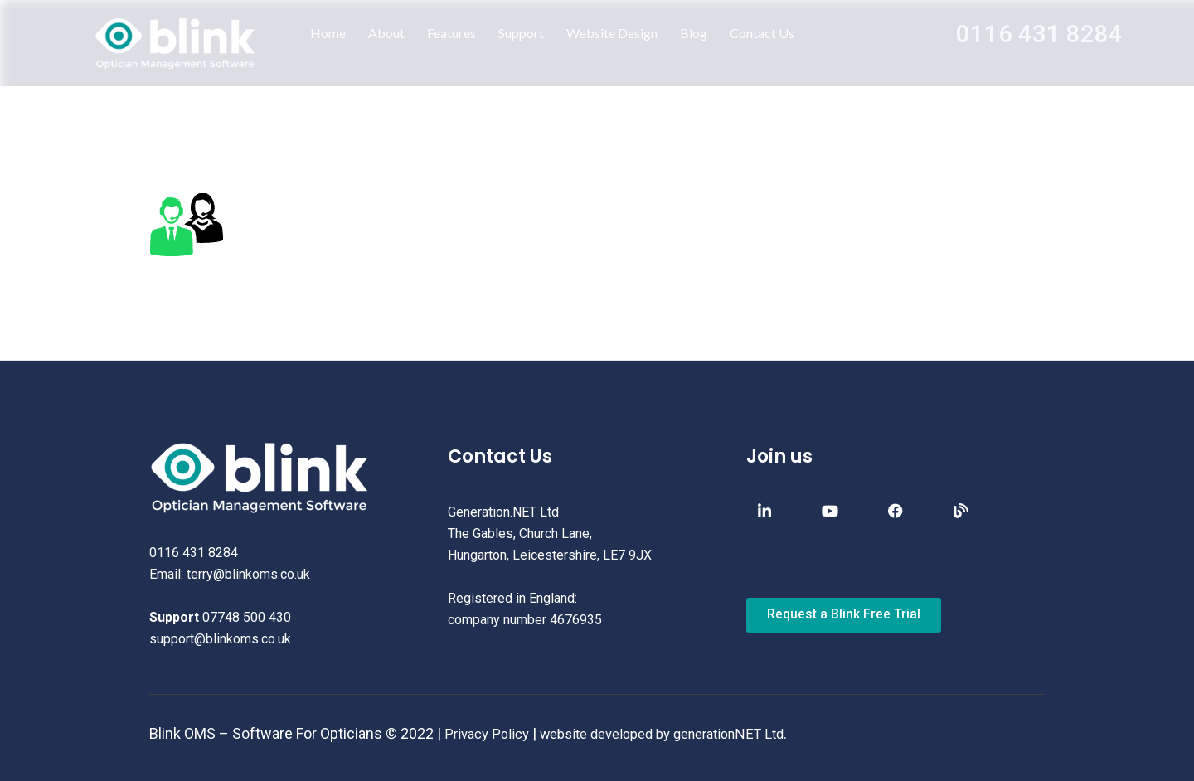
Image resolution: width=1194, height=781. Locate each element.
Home (328, 33)
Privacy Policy (490, 733)
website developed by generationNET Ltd (681, 733)
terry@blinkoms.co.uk (248, 574)
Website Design (612, 33)
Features (451, 33)
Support (521, 33)
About (386, 33)
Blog (693, 33)
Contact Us (762, 33)
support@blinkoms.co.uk (220, 639)
